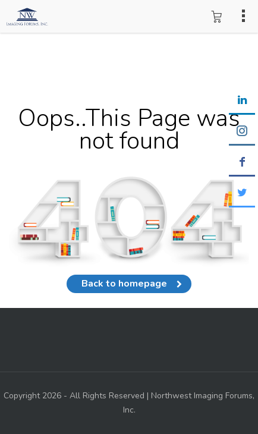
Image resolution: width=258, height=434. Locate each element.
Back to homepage (129, 283)
